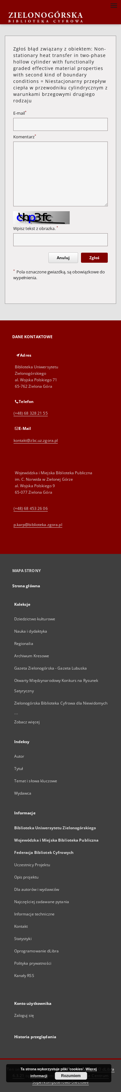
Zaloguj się (24, 1015)
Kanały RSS (24, 975)
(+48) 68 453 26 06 (31, 508)
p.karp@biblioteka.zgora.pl (38, 524)
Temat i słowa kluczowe (35, 781)
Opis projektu (26, 877)
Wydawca (23, 793)
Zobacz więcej (27, 722)
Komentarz (24, 137)
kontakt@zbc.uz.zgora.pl (36, 440)
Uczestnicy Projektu (32, 865)
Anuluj (63, 257)
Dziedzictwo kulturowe (34, 619)
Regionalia (23, 643)
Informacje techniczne (34, 914)
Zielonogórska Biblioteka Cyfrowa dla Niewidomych (61, 703)
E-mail (19, 113)
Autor (19, 756)
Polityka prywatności (32, 963)
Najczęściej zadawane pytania (41, 901)
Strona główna (26, 586)
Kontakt (21, 926)
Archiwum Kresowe (31, 656)
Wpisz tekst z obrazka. (35, 228)
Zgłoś (94, 257)
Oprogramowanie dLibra (36, 951)
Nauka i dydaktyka (30, 631)
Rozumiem (71, 1076)
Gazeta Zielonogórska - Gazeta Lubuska (50, 668)
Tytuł (18, 768)
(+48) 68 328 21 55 (31, 413)
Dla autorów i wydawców (36, 889)
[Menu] (113, 5)
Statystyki (23, 938)
